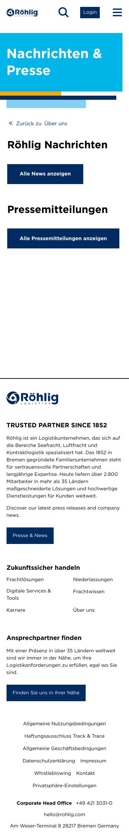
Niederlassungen (93, 579)
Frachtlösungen (25, 579)
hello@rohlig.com (64, 814)
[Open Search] (63, 12)
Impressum (93, 761)
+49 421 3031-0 (94, 803)
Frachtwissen (89, 592)
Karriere (16, 610)
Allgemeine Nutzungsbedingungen (64, 724)
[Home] (22, 13)
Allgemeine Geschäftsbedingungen (64, 748)
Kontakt (85, 773)
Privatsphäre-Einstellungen (65, 786)
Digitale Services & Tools (29, 594)
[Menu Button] (114, 12)
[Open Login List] (90, 12)
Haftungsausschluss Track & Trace (64, 736)
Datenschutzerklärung (49, 761)
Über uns (84, 610)
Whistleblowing (52, 773)
